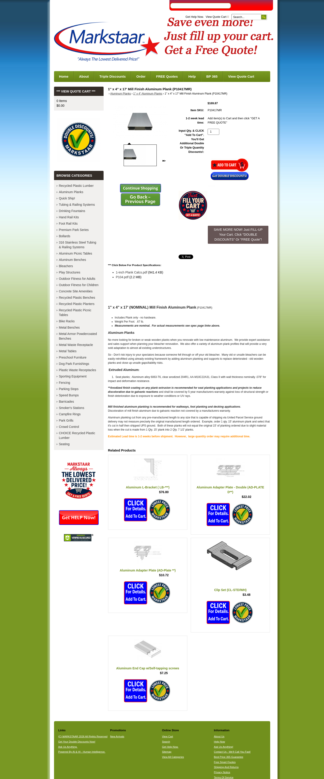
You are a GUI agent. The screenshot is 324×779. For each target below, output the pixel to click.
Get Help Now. (195, 16)
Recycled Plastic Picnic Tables (75, 312)
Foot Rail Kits (68, 223)
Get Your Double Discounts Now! (76, 741)
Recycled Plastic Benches (77, 297)
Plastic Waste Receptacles (77, 370)
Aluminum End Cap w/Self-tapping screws (147, 668)
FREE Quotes (167, 76)
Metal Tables (68, 351)
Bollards (64, 236)
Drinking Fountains (72, 211)
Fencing (64, 382)
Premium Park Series (74, 230)
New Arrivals (117, 736)
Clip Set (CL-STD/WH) (230, 590)
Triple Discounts (112, 76)
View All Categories (173, 757)
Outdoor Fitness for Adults (77, 278)
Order (140, 76)
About (84, 76)
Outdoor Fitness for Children (79, 285)
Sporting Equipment (73, 376)
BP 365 (212, 76)
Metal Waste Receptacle (76, 345)
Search (166, 741)
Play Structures (69, 272)
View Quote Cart (217, 16)
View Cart (167, 736)
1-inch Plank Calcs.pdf (131, 272)
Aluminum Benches (72, 260)
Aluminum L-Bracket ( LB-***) (148, 487)
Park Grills (66, 420)
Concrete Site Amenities (76, 291)
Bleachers (66, 266)
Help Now (219, 741)
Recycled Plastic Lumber (76, 185)
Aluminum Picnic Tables (75, 253)
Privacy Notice (222, 772)
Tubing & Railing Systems (77, 204)
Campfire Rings (70, 414)
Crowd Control (69, 427)
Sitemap (166, 751)
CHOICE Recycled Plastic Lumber (77, 435)
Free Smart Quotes (225, 762)
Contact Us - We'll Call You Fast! (232, 751)
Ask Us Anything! (223, 746)
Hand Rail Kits (69, 217)
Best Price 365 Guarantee (228, 757)
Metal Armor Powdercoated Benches (78, 336)
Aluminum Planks (120, 93)
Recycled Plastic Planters (77, 304)
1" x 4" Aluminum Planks (147, 93)
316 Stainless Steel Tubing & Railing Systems (77, 245)
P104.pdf (122, 277)
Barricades (66, 401)
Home (63, 76)
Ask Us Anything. (67, 746)
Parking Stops (69, 389)
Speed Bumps (69, 395)
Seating (64, 444)
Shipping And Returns (226, 767)
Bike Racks (67, 321)
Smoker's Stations (71, 408)
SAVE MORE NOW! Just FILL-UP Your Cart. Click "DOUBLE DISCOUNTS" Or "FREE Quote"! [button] (238, 234)
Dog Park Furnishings (74, 364)
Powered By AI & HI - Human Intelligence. (81, 751)
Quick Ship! (67, 198)
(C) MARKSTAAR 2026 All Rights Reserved (82, 736)
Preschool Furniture (72, 357)
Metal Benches (69, 327)
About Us (219, 736)
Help (192, 76)
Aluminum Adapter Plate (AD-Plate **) (148, 570)
